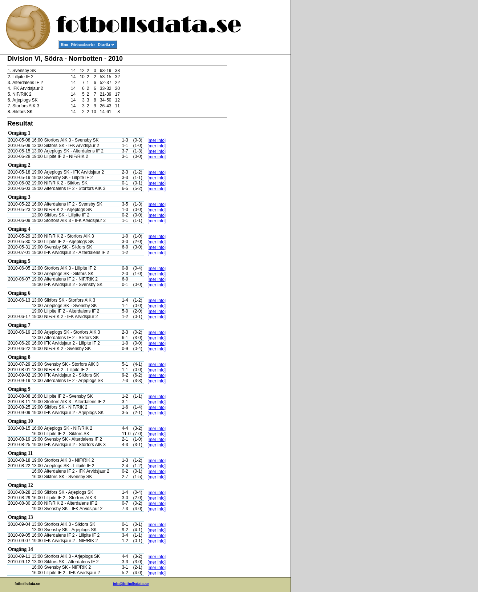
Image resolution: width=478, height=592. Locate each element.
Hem (64, 45)
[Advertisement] (258, 166)
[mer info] (156, 140)
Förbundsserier (83, 45)
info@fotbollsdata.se (131, 584)
